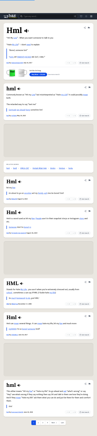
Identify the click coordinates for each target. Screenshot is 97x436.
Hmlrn (52, 168)
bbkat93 (14, 199)
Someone (13, 227)
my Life (64, 94)
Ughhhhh (12, 329)
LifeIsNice (14, 335)
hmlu (70, 168)
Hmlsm (62, 168)
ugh (45, 193)
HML (7, 304)
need (28, 44)
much (13, 298)
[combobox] (48, 16)
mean (85, 94)
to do (28, 298)
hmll (15, 168)
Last (62, 423)
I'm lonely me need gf (18, 233)
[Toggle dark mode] (86, 16)
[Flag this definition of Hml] (89, 28)
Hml (7, 63)
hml (7, 116)
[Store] (81, 16)
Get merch (84, 63)
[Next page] (54, 422)
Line (15, 37)
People (38, 218)
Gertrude (12, 109)
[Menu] (91, 16)
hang (28, 109)
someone (31, 329)
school (9, 292)
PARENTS (21, 57)
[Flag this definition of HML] (89, 282)
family (40, 193)
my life (52, 292)
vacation (27, 193)
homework (20, 298)
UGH (11, 57)
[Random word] (75, 16)
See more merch (54, 74)
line (13, 187)
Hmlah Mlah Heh (40, 168)
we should (21, 109)
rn (30, 227)
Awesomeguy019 (17, 63)
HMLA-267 (24, 168)
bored (26, 227)
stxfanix (14, 116)
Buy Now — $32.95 (38, 74)
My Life (15, 44)
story (81, 218)
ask (64, 391)
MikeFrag (15, 304)
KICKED (28, 57)
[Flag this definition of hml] (89, 87)
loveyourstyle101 (17, 412)
